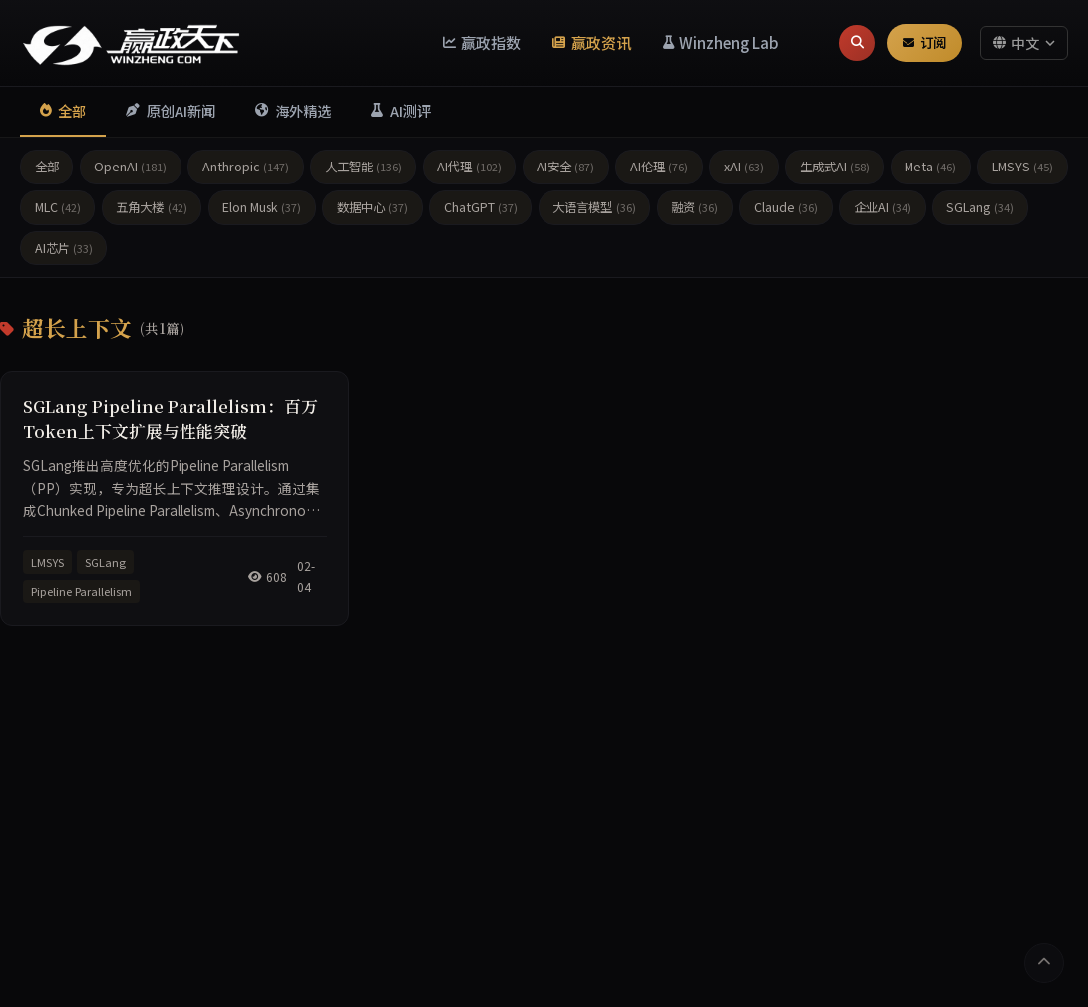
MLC (58, 207)
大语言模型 (593, 207)
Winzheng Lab (721, 42)
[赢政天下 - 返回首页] (132, 43)
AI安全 (565, 166)
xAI (744, 166)
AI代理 (469, 166)
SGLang (979, 207)
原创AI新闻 (170, 110)
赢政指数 (482, 42)
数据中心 (372, 207)
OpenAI (130, 166)
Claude (786, 207)
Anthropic (245, 166)
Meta (930, 166)
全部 (63, 110)
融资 (694, 207)
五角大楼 (151, 207)
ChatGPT (481, 207)
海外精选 (293, 110)
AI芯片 (64, 248)
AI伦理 (659, 166)
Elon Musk (261, 207)
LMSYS (1022, 166)
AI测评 (400, 110)
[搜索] (857, 43)
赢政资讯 (591, 42)
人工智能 (363, 166)
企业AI (882, 207)
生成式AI (835, 166)
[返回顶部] (1044, 963)
